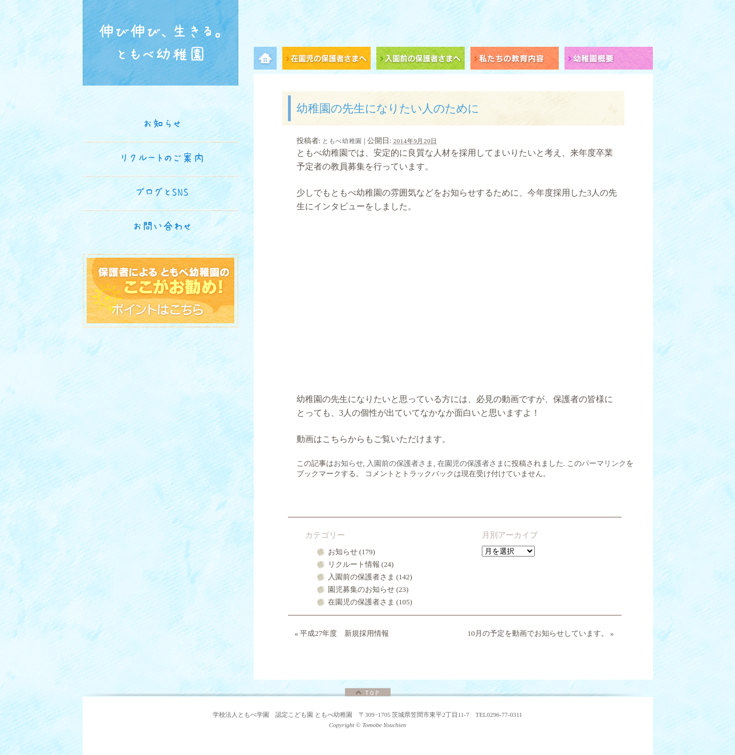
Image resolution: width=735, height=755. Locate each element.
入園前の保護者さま (400, 463)
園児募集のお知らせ (361, 589)
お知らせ (348, 463)
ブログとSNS (162, 192)
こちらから (343, 439)
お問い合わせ (162, 226)
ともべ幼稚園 (342, 140)
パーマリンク (604, 463)
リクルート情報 (354, 564)
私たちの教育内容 (517, 60)
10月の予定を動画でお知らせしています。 (541, 633)
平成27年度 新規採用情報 (342, 633)
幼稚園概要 (609, 60)
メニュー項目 (268, 60)
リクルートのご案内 (162, 158)
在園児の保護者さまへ (329, 60)
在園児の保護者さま (470, 463)
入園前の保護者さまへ (423, 60)
